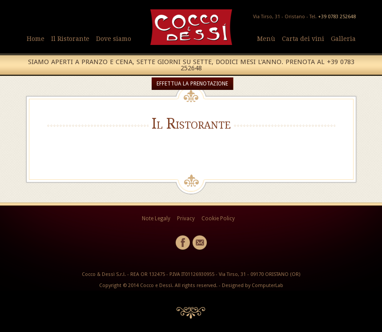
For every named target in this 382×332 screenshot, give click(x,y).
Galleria (343, 38)
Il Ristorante (70, 38)
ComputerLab (267, 285)
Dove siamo (113, 38)
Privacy (186, 218)
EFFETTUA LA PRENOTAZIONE (192, 84)
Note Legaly (156, 218)
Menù (266, 38)
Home (35, 38)
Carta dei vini (303, 38)
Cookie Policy (218, 218)
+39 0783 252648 (337, 17)
